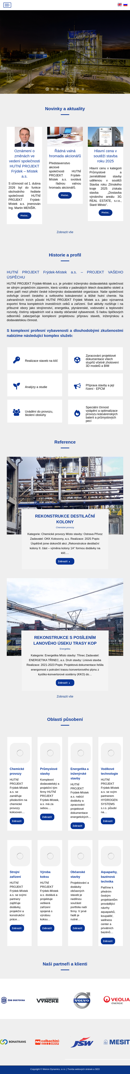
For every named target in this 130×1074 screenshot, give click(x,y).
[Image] (20, 753)
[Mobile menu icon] (7, 5)
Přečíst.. (24, 215)
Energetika (65, 649)
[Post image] (65, 495)
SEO (97, 1069)
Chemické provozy (65, 527)
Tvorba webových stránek (80, 1069)
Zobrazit (64, 561)
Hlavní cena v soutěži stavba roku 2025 (105, 156)
